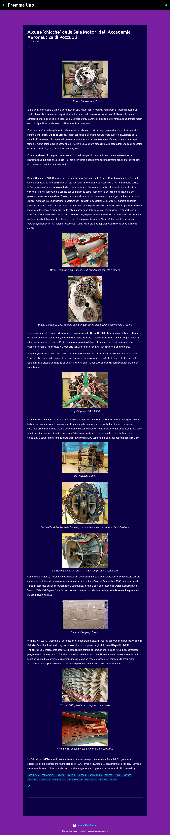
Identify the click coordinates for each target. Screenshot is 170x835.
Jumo (118, 775)
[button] (29, 47)
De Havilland (95, 775)
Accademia (34, 775)
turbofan (45, 779)
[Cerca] (38, 5)
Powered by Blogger (85, 825)
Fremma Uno (21, 4)
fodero (108, 775)
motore (127, 775)
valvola (102, 779)
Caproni (82, 775)
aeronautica (48, 775)
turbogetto (59, 779)
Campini (71, 775)
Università (90, 779)
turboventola (75, 779)
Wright (113, 779)
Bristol (61, 775)
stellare (33, 779)
